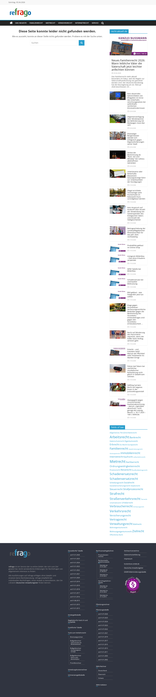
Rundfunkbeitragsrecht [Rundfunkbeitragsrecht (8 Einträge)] (139, 470)
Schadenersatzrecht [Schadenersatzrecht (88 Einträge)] (124, 474)
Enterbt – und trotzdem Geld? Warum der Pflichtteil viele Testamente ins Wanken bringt (136, 353)
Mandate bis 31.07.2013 (104, 575)
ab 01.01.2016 (75, 597)
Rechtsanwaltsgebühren (105, 551)
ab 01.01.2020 (75, 578)
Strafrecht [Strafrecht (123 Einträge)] (117, 493)
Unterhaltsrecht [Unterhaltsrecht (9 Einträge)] (115, 503)
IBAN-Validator (101, 685)
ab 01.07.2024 (103, 622)
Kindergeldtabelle (74, 615)
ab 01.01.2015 (75, 604)
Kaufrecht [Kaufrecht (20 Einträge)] (128, 456)
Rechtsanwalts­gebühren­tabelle (103, 561)
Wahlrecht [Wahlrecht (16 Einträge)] (137, 524)
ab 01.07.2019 (75, 581)
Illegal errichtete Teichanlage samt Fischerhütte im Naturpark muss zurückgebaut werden (136, 194)
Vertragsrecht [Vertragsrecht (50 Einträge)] (118, 519)
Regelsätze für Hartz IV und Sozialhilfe (78, 621)
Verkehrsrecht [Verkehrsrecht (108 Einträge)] (120, 511)
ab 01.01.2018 (75, 589)
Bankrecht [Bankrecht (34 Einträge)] (135, 437)
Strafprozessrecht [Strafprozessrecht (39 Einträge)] (133, 489)
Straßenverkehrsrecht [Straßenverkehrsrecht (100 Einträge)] (125, 499)
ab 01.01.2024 (75, 563)
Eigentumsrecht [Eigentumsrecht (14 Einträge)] (131, 441)
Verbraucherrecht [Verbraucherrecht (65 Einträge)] (121, 506)
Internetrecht (82, 23)
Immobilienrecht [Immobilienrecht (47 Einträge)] (130, 453)
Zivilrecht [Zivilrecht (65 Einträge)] (138, 531)
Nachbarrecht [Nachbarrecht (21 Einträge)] (132, 462)
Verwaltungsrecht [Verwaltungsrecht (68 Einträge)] (121, 524)
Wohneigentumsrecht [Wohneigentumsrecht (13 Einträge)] (118, 527)
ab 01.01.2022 (75, 570)
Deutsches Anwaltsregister (133, 568)
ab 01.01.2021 (75, 574)
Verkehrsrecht (65, 23)
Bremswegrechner (76, 637)
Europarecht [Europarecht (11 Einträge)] (133, 445)
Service (95, 23)
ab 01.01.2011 (103, 652)
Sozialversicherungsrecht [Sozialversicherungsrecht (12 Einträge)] (120, 486)
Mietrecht (50, 23)
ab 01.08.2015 (75, 601)
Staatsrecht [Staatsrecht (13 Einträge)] (135, 486)
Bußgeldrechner (77, 642)
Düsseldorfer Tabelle (75, 551)
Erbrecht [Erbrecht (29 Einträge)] (114, 444)
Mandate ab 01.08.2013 (103, 570)
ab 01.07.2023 (103, 625)
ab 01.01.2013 (75, 608)
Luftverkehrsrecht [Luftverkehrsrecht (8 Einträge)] (139, 457)
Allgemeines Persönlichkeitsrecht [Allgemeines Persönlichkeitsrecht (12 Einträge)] (123, 433)
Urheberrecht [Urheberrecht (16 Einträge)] (127, 502)
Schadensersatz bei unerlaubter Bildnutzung (135, 282)
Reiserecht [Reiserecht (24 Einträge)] (126, 469)
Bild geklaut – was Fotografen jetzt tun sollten (135, 294)
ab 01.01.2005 (103, 656)
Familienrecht (36, 23)
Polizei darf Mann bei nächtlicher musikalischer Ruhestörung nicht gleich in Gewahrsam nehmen (136, 371)
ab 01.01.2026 (75, 555)
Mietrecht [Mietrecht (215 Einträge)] (117, 461)
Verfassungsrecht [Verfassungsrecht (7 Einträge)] (138, 507)
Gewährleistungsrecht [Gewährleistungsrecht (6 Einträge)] (136, 449)
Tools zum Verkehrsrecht (77, 633)
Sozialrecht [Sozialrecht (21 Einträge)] (129, 482)
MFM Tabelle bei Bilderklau (134, 270)
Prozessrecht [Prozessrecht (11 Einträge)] (115, 470)
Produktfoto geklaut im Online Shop (135, 246)
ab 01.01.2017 (75, 593)
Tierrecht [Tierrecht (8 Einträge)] (144, 499)
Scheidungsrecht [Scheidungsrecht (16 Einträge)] (116, 482)
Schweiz (101, 678)
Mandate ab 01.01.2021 (103, 566)
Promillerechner (75, 663)
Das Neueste (21, 23)
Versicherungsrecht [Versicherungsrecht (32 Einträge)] (120, 515)
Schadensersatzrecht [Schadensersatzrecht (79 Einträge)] (124, 479)
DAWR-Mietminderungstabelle (135, 572)
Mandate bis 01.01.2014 (104, 591)
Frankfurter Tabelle (75, 627)
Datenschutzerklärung (132, 555)
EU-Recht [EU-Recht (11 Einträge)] (123, 445)
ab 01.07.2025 (103, 618)
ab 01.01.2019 (75, 585)
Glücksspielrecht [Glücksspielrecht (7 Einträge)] (115, 453)
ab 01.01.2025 (75, 559)
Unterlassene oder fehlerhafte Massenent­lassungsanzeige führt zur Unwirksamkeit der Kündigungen (136, 176)
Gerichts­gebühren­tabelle (104, 582)
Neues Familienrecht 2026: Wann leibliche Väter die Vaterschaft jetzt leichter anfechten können (128, 64)
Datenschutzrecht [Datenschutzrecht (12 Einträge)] (117, 441)
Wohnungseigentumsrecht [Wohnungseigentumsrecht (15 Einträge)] (121, 531)
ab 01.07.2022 (103, 629)
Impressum (128, 559)
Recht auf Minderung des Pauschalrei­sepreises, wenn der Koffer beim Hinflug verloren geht (136, 336)
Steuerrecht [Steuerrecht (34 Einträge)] (116, 489)
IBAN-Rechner (101, 666)
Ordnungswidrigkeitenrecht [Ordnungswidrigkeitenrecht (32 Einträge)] (125, 466)
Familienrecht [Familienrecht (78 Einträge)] (119, 448)
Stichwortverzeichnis (131, 551)
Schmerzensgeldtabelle (76, 675)
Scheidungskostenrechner (77, 670)
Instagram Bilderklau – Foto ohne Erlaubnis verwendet (136, 258)
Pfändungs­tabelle (102, 610)
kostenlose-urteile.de (131, 564)
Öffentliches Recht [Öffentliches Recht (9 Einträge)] (116, 535)
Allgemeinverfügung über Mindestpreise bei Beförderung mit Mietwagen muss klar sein (136, 121)
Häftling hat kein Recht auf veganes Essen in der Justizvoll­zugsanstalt (135, 388)
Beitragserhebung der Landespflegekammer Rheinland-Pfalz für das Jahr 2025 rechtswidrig (136, 232)
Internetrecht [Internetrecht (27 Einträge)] (116, 456)
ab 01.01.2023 (75, 566)
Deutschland (102, 671)
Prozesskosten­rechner (103, 555)
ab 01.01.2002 (103, 660)
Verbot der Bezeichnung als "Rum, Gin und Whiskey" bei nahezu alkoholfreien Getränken (135, 157)
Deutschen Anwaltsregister (27, 583)
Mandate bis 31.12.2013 (104, 596)
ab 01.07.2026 (103, 614)
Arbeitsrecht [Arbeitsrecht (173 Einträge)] (119, 437)
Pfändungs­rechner (102, 604)
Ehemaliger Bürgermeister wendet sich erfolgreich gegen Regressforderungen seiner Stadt (135, 139)
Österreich (101, 674)
